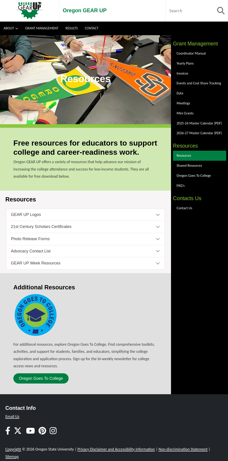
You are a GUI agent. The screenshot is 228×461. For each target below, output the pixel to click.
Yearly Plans (185, 63)
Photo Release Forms (30, 239)
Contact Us (184, 208)
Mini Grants (185, 113)
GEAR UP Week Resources (35, 263)
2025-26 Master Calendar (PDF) (199, 123)
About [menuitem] (9, 28)
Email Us (12, 416)
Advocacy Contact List (31, 251)
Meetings (183, 103)
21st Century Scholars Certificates (41, 226)
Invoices (182, 73)
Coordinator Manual (191, 53)
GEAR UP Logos (26, 214)
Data (180, 93)
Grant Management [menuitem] (42, 28)
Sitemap (12, 456)
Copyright (13, 449)
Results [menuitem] (71, 28)
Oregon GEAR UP (85, 10)
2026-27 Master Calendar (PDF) (199, 133)
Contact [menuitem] (91, 28)
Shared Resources (189, 165)
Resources (184, 155)
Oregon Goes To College (41, 378)
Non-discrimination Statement (183, 449)
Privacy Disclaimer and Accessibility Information (116, 449)
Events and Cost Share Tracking (199, 83)
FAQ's (181, 185)
